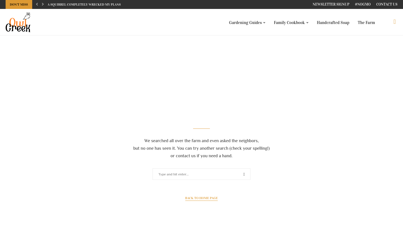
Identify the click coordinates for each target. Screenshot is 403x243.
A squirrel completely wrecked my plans (84, 4)
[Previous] (36, 4)
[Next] (42, 4)
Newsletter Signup (331, 4)
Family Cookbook (289, 22)
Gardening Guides (245, 22)
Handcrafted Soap (333, 22)
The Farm (366, 22)
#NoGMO (363, 4)
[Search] (394, 22)
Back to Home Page (201, 200)
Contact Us (386, 4)
